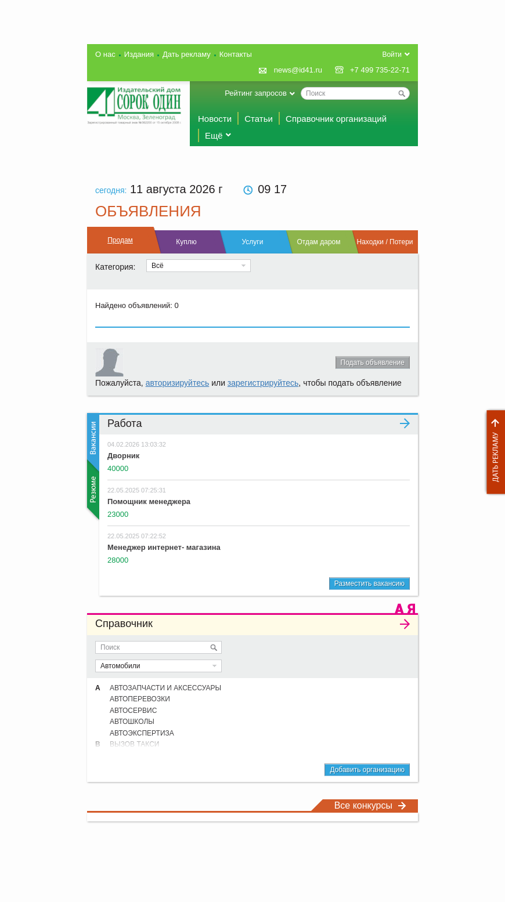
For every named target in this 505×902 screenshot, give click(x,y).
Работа (258, 423)
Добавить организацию (367, 770)
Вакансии (92, 442)
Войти (392, 54)
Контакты (235, 54)
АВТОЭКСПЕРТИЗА (142, 733)
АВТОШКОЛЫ (132, 722)
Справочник (252, 623)
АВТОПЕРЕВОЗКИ (140, 699)
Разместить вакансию (369, 583)
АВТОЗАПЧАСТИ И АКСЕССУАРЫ (165, 688)
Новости (215, 119)
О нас (105, 54)
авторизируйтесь (178, 382)
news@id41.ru (298, 70)
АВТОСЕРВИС (133, 711)
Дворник (123, 455)
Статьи (258, 119)
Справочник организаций (336, 119)
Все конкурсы (370, 805)
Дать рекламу (493, 452)
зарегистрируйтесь (263, 382)
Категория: (115, 266)
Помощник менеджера (148, 501)
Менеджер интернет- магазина (164, 547)
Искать (213, 647)
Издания (139, 54)
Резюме (92, 489)
